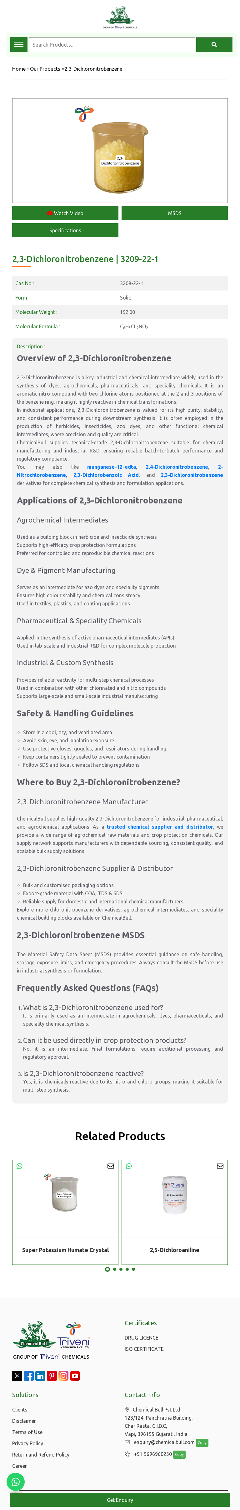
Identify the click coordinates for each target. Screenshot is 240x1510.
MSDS (175, 213)
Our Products (45, 69)
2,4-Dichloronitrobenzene (177, 467)
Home (19, 69)
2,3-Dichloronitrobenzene (192, 475)
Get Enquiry (120, 1500)
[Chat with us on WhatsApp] (15, 1481)
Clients (20, 1409)
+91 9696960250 (147, 1454)
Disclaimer (24, 1421)
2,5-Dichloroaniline (174, 1250)
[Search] (214, 44)
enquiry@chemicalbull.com (158, 1442)
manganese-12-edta (111, 467)
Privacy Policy (27, 1443)
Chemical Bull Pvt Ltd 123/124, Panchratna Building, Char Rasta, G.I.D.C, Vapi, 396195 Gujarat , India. (159, 1422)
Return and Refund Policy (40, 1454)
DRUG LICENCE (141, 1338)
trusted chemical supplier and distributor (160, 827)
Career (19, 1466)
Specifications (65, 230)
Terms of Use (27, 1432)
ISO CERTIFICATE (144, 1349)
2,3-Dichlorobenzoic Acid (106, 475)
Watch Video (65, 213)
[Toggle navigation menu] (19, 44)
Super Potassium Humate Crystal (65, 1250)
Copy (199, 1443)
